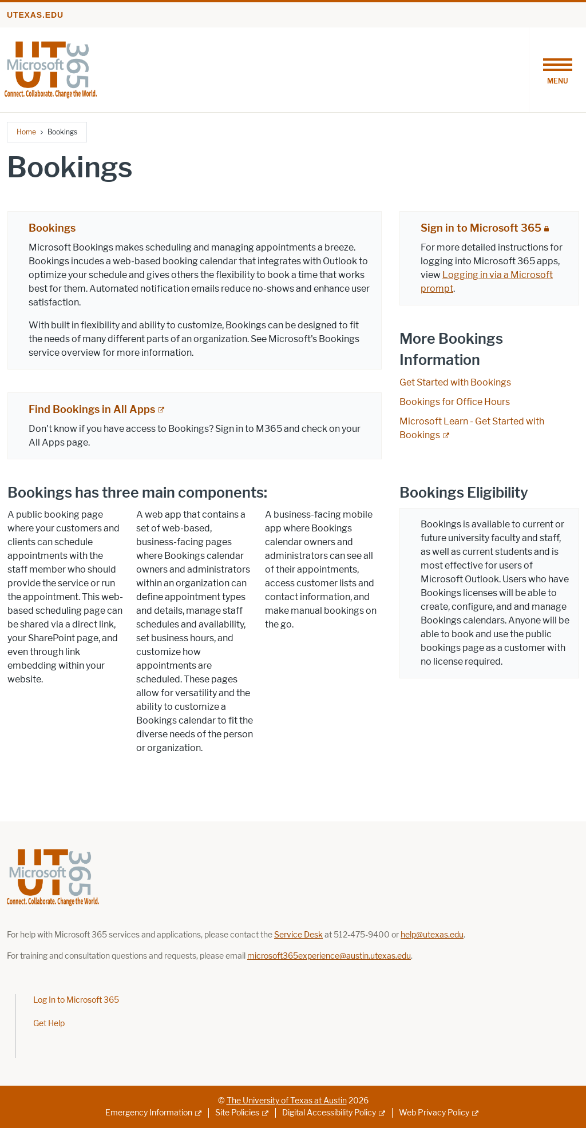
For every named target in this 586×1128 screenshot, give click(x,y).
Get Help (49, 1023)
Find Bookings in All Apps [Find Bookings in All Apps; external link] (92, 409)
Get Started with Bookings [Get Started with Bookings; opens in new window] (455, 382)
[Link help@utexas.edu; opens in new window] (432, 935)
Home (26, 132)
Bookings (52, 228)
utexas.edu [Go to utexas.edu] (35, 14)
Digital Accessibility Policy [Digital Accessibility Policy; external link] (329, 1113)
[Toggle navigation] (557, 69)
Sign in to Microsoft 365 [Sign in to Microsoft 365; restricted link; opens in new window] (481, 228)
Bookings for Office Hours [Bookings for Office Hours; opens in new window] (454, 401)
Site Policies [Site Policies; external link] (237, 1113)
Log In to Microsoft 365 (76, 1000)
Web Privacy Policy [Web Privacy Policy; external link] (434, 1113)
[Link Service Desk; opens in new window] (298, 935)
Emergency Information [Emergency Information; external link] (148, 1113)
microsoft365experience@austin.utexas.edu (329, 956)
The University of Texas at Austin (287, 1101)
